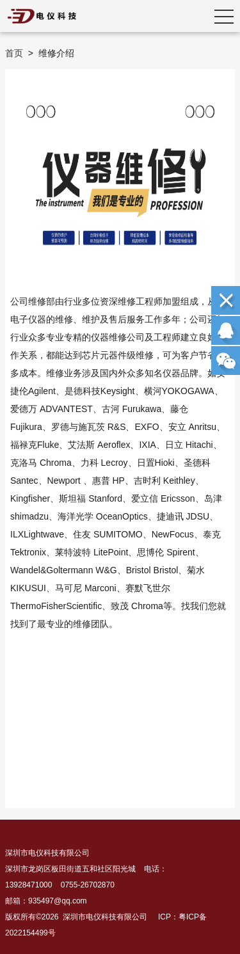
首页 (14, 53)
